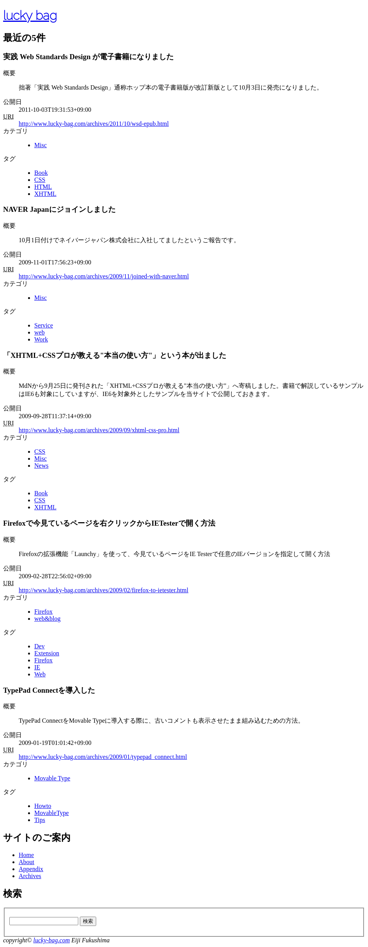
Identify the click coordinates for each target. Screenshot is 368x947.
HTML (43, 186)
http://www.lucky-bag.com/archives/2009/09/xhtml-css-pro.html (99, 430)
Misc (40, 145)
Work (41, 339)
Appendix (31, 869)
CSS (39, 179)
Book (41, 172)
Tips (39, 820)
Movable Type (52, 778)
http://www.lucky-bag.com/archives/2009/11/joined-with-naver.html (104, 276)
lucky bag (30, 15)
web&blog (47, 618)
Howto (42, 806)
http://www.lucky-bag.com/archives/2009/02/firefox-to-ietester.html (103, 590)
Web (40, 674)
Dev (39, 646)
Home (26, 855)
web (39, 332)
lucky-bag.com (51, 940)
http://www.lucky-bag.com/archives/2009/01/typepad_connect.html (103, 756)
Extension (46, 653)
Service (43, 325)
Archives (30, 876)
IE (37, 667)
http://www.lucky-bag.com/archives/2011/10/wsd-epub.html (94, 123)
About (26, 862)
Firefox (43, 611)
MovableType (51, 813)
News (41, 465)
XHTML (45, 193)
